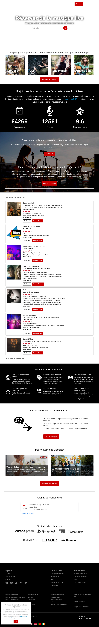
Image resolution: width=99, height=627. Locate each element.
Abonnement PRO (57, 582)
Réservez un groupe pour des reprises (15, 597)
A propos (8, 574)
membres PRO (71, 99)
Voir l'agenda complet (27, 513)
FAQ (52, 579)
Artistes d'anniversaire (56, 599)
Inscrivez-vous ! (56, 576)
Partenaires (54, 585)
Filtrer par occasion (80, 582)
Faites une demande (80, 576)
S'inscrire (79, 4)
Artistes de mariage (56, 602)
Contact (8, 579)
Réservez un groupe (12, 594)
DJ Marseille (31, 599)
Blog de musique (11, 576)
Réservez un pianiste (79, 601)
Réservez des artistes (57, 594)
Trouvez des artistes (33, 4)
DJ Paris (30, 597)
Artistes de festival (55, 597)
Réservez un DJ (33, 594)
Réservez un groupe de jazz (13, 599)
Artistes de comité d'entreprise (59, 604)
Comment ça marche (80, 574)
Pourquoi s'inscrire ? (57, 574)
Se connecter (90, 4)
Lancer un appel (49, 183)
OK (16, 621)
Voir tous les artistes (49, 79)
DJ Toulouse (31, 604)
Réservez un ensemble (80, 604)
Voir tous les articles (49, 483)
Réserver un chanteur (79, 599)
